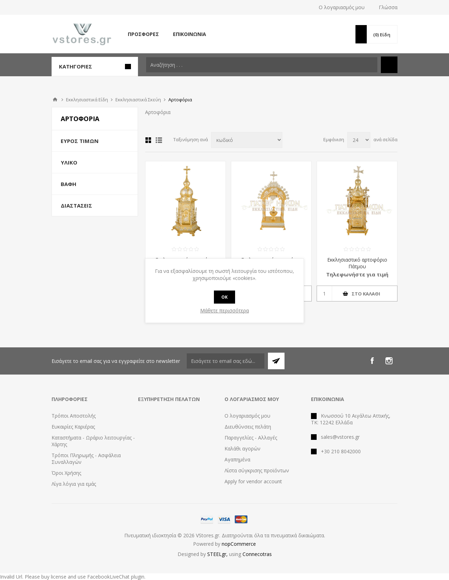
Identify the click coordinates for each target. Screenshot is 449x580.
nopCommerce (239, 543)
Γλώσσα (388, 7)
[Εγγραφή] (225, 361)
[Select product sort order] (246, 140)
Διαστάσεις (76, 205)
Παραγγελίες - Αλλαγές (250, 437)
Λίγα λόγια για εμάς (74, 483)
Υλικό (69, 162)
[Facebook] (372, 360)
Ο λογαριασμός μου (342, 7)
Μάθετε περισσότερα (224, 310)
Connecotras (257, 554)
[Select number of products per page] (358, 140)
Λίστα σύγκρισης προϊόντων (256, 470)
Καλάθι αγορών (242, 448)
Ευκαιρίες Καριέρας (73, 426)
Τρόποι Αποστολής (74, 415)
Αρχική (55, 99)
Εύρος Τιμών (79, 140)
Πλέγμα (148, 140)
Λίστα (159, 140)
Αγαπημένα (237, 459)
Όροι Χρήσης (66, 473)
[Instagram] (389, 360)
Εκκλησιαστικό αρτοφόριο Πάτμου (357, 263)
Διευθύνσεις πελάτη (247, 426)
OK (224, 297)
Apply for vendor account (253, 481)
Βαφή (68, 183)
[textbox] (261, 64)
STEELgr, (218, 554)
